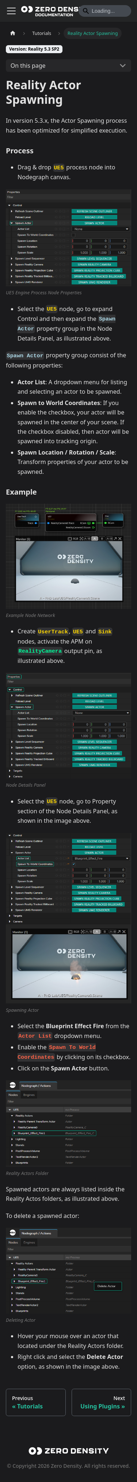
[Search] (105, 11)
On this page (28, 66)
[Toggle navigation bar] (11, 10)
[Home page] (13, 33)
